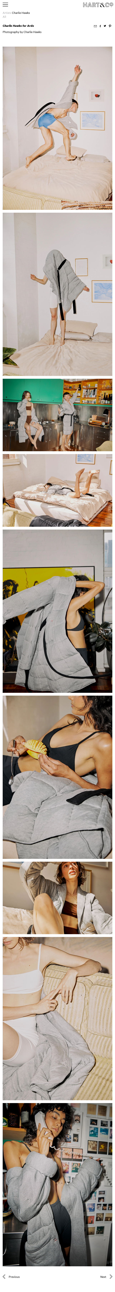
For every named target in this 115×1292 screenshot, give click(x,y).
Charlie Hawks (21, 13)
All (4, 16)
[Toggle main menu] (5, 5)
